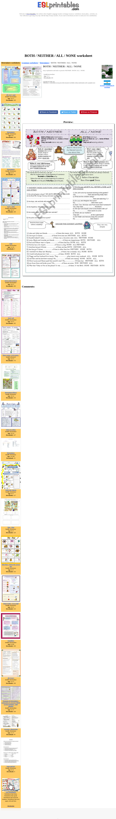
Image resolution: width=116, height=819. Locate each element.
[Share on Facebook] (48, 112)
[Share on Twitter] (68, 112)
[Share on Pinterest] (89, 112)
